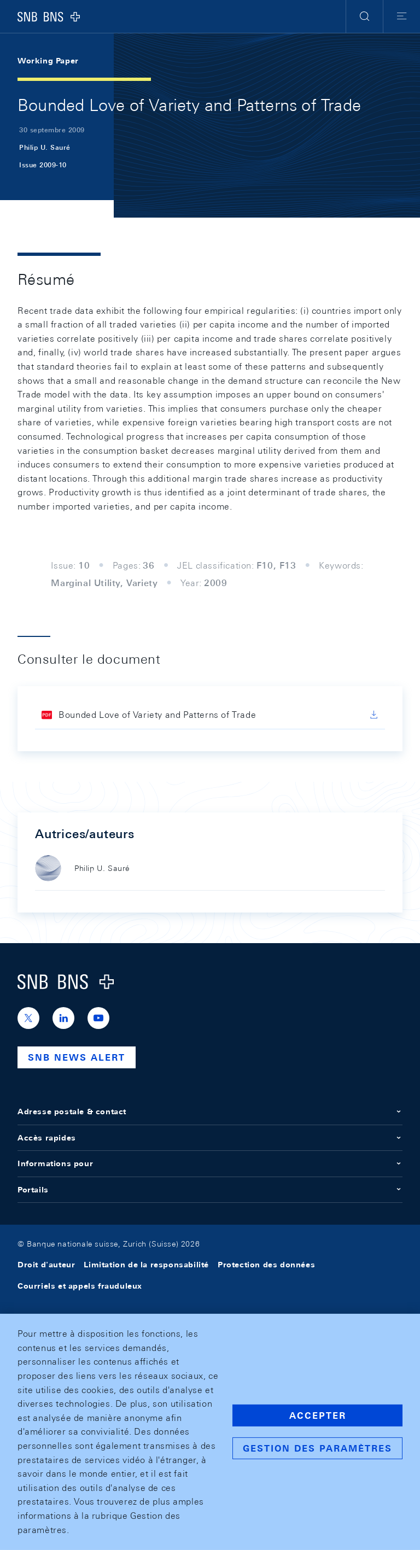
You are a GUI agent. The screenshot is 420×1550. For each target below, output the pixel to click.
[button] (364, 16)
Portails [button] (210, 1190)
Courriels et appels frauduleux (80, 1286)
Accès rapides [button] (210, 1138)
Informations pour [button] (210, 1163)
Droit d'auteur (46, 1265)
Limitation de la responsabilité (146, 1265)
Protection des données (266, 1265)
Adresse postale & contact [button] (210, 1112)
